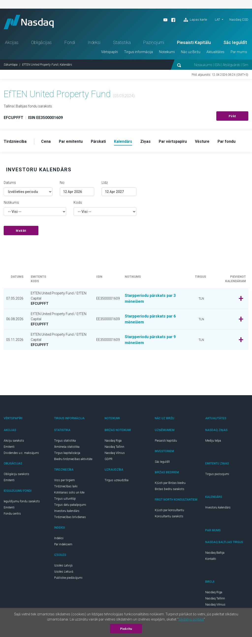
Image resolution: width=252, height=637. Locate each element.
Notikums (11, 203)
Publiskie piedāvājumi (68, 578)
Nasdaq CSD (238, 19)
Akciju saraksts (14, 441)
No (62, 183)
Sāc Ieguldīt (235, 42)
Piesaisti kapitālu (166, 441)
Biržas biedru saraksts (169, 489)
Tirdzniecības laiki (66, 487)
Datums (10, 183)
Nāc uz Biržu (190, 52)
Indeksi (94, 42)
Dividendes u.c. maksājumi (21, 453)
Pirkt (232, 116)
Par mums (239, 52)
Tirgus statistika (65, 441)
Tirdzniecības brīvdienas (70, 517)
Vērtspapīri (109, 52)
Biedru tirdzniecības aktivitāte (73, 459)
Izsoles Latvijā (63, 566)
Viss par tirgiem (64, 480)
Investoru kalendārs (66, 511)
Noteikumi (167, 52)
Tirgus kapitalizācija (67, 453)
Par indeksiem (63, 545)
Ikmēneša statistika (66, 447)
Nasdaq (29, 22)
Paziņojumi (153, 42)
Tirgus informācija (138, 52)
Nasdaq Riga (113, 441)
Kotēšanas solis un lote (69, 493)
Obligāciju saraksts (16, 474)
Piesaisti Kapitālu (194, 42)
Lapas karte (195, 20)
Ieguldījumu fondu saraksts (22, 502)
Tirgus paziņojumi (217, 474)
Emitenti (9, 447)
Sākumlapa (10, 65)
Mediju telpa (213, 441)
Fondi (69, 42)
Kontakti (210, 559)
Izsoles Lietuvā (63, 572)
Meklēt (21, 231)
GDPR (108, 459)
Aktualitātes (215, 52)
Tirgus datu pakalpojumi (70, 505)
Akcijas (11, 42)
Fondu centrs (12, 514)
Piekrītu (126, 629)
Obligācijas (41, 42)
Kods (78, 203)
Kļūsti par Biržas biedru (170, 483)
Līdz (105, 183)
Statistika (122, 42)
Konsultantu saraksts (169, 517)
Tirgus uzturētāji (65, 499)
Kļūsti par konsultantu (169, 510)
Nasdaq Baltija (214, 553)
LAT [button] (217, 19)
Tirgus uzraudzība (116, 480)
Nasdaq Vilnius (115, 453)
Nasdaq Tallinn (114, 447)
